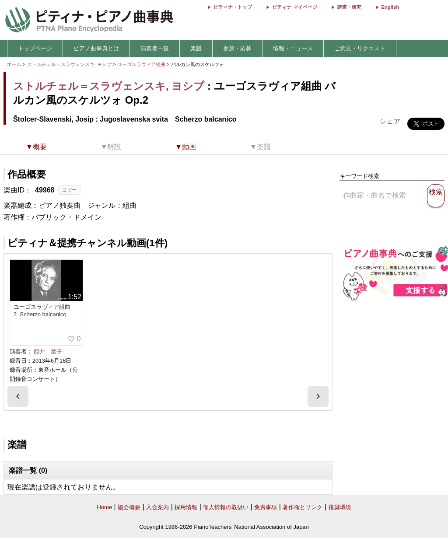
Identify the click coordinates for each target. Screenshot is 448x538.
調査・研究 (349, 7)
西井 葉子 (48, 351)
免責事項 (265, 507)
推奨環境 (340, 507)
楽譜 (196, 48)
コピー (69, 189)
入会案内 (157, 507)
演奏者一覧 (154, 48)
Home (104, 507)
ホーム (14, 64)
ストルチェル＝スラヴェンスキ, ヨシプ (69, 64)
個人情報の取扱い (225, 507)
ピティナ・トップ (233, 7)
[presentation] (17, 396)
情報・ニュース (293, 48)
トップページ (35, 48)
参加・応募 (237, 48)
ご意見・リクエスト (359, 48)
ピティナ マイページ (294, 7)
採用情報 (186, 507)
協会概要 (129, 507)
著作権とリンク (302, 507)
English (390, 7)
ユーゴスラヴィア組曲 (142, 64)
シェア (389, 121)
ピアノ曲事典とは (96, 48)
